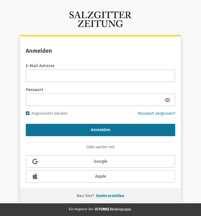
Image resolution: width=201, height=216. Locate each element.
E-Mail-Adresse (40, 65)
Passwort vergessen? (156, 113)
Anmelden (100, 129)
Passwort (34, 89)
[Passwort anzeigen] (167, 100)
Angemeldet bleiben (47, 113)
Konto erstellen (110, 195)
